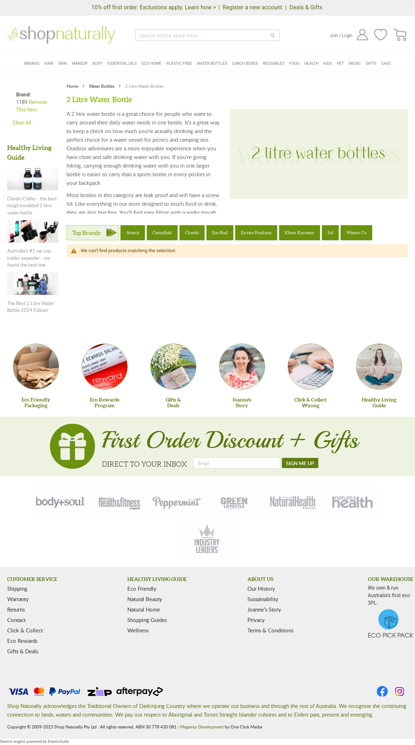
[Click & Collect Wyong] (310, 366)
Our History (261, 588)
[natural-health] (293, 501)
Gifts (371, 63)
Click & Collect (25, 630)
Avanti (132, 232)
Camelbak (162, 232)
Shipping (17, 588)
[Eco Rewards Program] (104, 366)
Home (73, 86)
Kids (328, 63)
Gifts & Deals (22, 651)
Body (97, 63)
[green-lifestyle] (235, 501)
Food (294, 63)
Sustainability (262, 599)
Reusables (273, 63)
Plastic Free (179, 63)
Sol (330, 232)
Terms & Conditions (270, 630)
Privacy (256, 619)
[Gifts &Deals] (173, 366)
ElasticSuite (58, 741)
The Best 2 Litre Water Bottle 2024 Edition (30, 307)
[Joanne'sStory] (242, 366)
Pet (340, 63)
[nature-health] (351, 501)
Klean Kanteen (299, 232)
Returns (16, 609)
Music (355, 63)
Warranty (18, 599)
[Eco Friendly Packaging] (36, 366)
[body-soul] (61, 501)
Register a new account (252, 7)
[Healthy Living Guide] (379, 366)
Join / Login (340, 35)
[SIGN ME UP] (300, 463)
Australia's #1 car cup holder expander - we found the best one (29, 257)
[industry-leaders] (207, 540)
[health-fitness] (119, 501)
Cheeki (192, 232)
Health (311, 63)
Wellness (138, 630)
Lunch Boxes (245, 63)
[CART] (400, 35)
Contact (16, 619)
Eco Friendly (141, 588)
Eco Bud (220, 232)
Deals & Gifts (306, 7)
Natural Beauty (144, 599)
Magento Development (202, 727)
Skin (62, 63)
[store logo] (61, 35)
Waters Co (356, 232)
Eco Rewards (22, 640)
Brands (31, 63)
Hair (48, 63)
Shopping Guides (147, 619)
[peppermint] (177, 501)
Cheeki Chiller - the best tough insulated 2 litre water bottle (32, 205)
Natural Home (143, 609)
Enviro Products (256, 232)
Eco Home (151, 63)
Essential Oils (122, 63)
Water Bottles (212, 63)
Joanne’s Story (264, 609)
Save (386, 63)
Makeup (79, 63)
